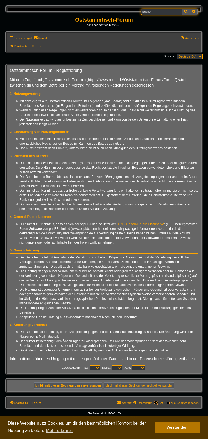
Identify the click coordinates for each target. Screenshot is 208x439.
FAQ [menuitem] (162, 402)
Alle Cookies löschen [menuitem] (185, 402)
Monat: (112, 367)
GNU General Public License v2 (141, 224)
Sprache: (170, 56)
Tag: (91, 367)
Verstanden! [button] (178, 427)
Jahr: (134, 367)
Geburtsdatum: (72, 367)
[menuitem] (41, 38)
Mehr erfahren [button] (59, 430)
